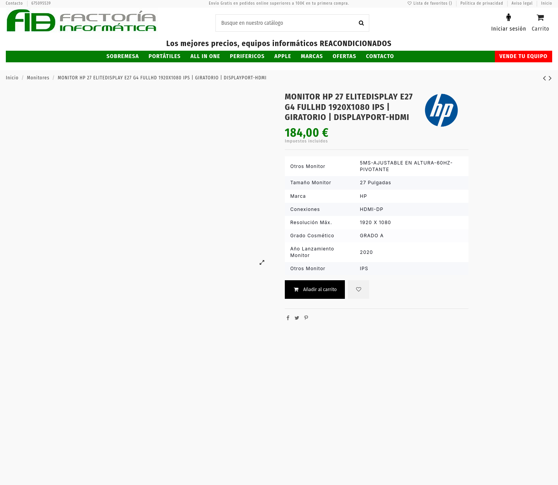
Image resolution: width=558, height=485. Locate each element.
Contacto (15, 3)
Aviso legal (523, 3)
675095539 (41, 3)
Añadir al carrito (315, 289)
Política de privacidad (482, 3)
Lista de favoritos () (430, 3)
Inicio (546, 3)
